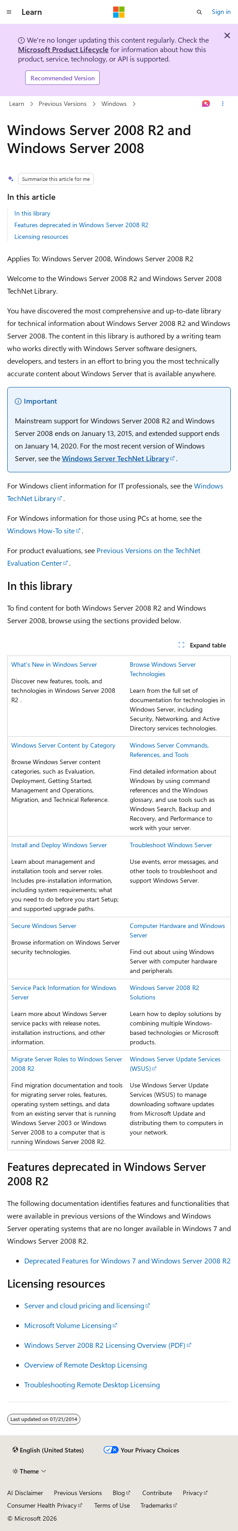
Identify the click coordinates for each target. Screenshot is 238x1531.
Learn (16, 103)
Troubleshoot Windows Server (171, 844)
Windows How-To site (41, 530)
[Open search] (199, 12)
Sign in (221, 11)
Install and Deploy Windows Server (59, 844)
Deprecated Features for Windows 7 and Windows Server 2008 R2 (127, 1260)
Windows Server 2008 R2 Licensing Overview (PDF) (104, 1345)
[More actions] (223, 104)
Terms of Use (112, 1505)
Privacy (193, 1492)
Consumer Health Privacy (42, 1505)
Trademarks (156, 1505)
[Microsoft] (119, 12)
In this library (32, 213)
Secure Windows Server (43, 925)
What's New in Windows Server (54, 664)
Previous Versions (63, 103)
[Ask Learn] (206, 104)
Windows (114, 103)
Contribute (157, 1492)
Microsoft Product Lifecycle (63, 49)
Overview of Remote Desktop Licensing (85, 1364)
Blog (119, 1492)
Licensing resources (41, 236)
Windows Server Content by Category (63, 745)
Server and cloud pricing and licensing (84, 1305)
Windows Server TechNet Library (115, 458)
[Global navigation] (9, 12)
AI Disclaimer (25, 1492)
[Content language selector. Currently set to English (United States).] (48, 1450)
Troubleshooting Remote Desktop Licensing (92, 1384)
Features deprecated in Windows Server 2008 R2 (81, 224)
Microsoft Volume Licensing (67, 1325)
